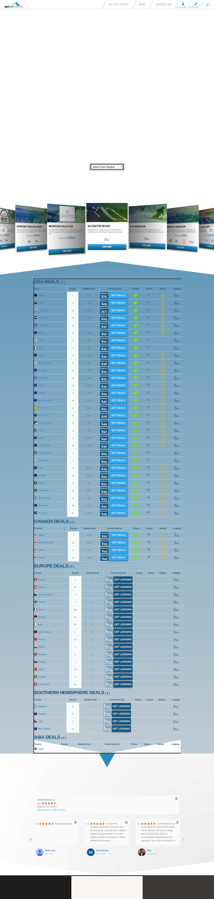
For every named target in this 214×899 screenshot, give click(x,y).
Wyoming (40, 395)
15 (177, 335)
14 (149, 358)
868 (176, 469)
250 (176, 358)
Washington (41, 372)
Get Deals (118, 177)
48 (177, 223)
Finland (39, 484)
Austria (39, 469)
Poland (39, 529)
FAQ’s (113, 837)
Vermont (40, 357)
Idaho (38, 215)
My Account (183, 4)
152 (176, 245)
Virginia (39, 365)
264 (175, 611)
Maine (39, 237)
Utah (38, 350)
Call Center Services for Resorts (125, 853)
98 (177, 395)
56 (177, 320)
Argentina (40, 588)
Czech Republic (43, 477)
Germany (40, 499)
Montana (40, 267)
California (40, 192)
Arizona (39, 185)
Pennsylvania (42, 327)
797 (176, 566)
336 (176, 193)
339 (176, 253)
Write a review (58, 692)
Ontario (39, 432)
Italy (38, 507)
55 (176, 484)
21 (135, 200)
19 (163, 253)
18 (149, 200)
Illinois (39, 222)
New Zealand (42, 611)
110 (176, 417)
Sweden (40, 559)
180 (176, 350)
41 (177, 313)
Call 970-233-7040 (196, 4)
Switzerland (41, 566)
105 (176, 268)
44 (135, 193)
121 (176, 290)
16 (163, 200)
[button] (3, 112)
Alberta (39, 417)
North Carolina (42, 305)
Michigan (40, 252)
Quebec (39, 440)
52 (177, 380)
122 (176, 238)
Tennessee (41, 342)
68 (177, 208)
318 (176, 200)
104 (176, 432)
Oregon (39, 320)
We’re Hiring (116, 874)
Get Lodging (123, 461)
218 (176, 388)
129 (175, 596)
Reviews (115, 870)
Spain (38, 551)
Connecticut (41, 207)
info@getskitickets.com (43, 827)
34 (177, 185)
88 (177, 215)
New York (40, 297)
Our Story (115, 828)
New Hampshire (43, 282)
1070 (176, 507)
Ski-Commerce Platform (122, 849)
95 (177, 305)
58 (177, 365)
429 (176, 298)
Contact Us (163, 4)
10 (135, 260)
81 (176, 589)
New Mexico (41, 290)
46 (176, 603)
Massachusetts (43, 245)
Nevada (39, 275)
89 (176, 559)
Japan (39, 631)
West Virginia (42, 380)
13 (149, 238)
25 (177, 178)
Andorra (39, 462)
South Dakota (42, 335)
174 (176, 260)
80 (163, 193)
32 (176, 477)
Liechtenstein (42, 514)
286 (176, 328)
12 (135, 215)
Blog (142, 4)
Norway (39, 522)
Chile (38, 603)
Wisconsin (41, 387)
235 (176, 499)
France (39, 492)
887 (176, 492)
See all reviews (44, 692)
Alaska (39, 177)
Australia (40, 596)
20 (177, 343)
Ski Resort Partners (119, 845)
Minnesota (40, 260)
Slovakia (40, 544)
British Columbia (43, 425)
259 (176, 283)
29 (177, 373)
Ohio (38, 312)
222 (176, 440)
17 (149, 193)
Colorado (40, 200)
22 (177, 230)
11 (149, 215)
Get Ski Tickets (118, 4)
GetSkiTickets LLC (46, 682)
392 (176, 551)
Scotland (40, 536)
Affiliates (115, 862)
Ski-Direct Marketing (120, 841)
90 (176, 462)
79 (176, 537)
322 (176, 522)
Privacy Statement (119, 866)
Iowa (38, 230)
